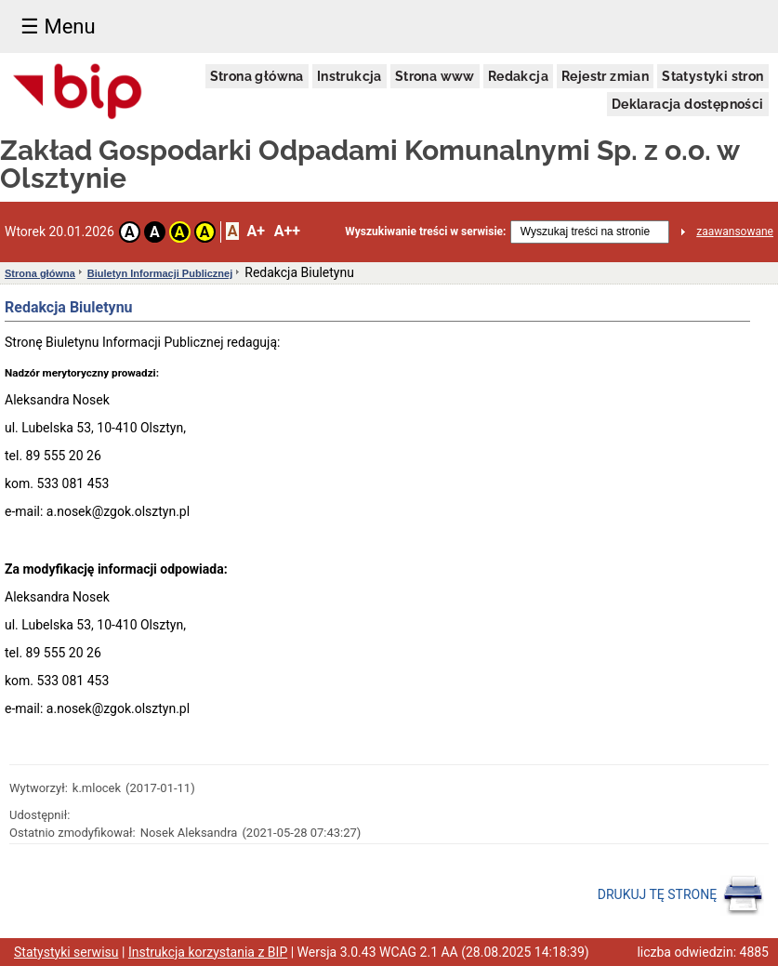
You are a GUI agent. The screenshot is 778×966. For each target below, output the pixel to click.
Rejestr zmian (605, 76)
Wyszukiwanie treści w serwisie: (425, 231)
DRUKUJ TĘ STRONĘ (681, 895)
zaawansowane (734, 231)
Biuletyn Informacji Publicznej (159, 273)
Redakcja (518, 76)
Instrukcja (349, 76)
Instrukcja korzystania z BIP (207, 952)
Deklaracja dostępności (688, 104)
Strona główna (257, 76)
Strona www (435, 76)
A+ (255, 231)
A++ (287, 231)
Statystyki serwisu (66, 952)
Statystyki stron (712, 76)
